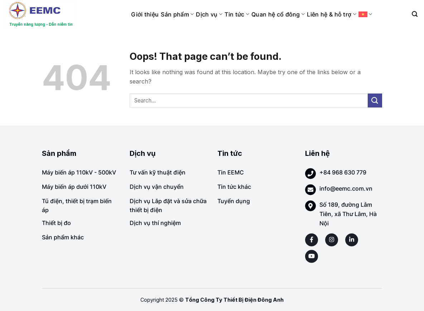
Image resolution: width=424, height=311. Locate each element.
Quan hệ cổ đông (278, 14)
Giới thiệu (145, 14)
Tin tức (237, 14)
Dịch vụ (209, 14)
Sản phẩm (177, 14)
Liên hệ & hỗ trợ (331, 14)
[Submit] (375, 100)
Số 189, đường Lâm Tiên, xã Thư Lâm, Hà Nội (348, 213)
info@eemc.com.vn (345, 188)
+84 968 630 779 (342, 172)
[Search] (415, 14)
